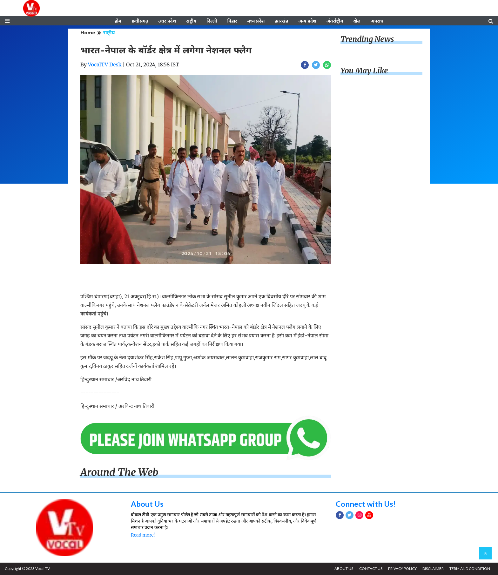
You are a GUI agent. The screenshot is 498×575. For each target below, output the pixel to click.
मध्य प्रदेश (256, 21)
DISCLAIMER (432, 568)
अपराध (377, 21)
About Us (147, 504)
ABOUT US (342, 568)
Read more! (143, 535)
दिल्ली (211, 21)
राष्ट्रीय (191, 21)
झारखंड (281, 21)
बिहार (232, 21)
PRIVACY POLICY (401, 568)
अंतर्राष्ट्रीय (334, 21)
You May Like (364, 71)
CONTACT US (369, 568)
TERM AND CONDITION (469, 568)
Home (87, 33)
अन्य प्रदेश (307, 21)
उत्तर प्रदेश (167, 21)
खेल (356, 21)
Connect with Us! (366, 504)
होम (118, 21)
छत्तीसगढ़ (139, 21)
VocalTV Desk (105, 65)
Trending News (367, 40)
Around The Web (119, 472)
